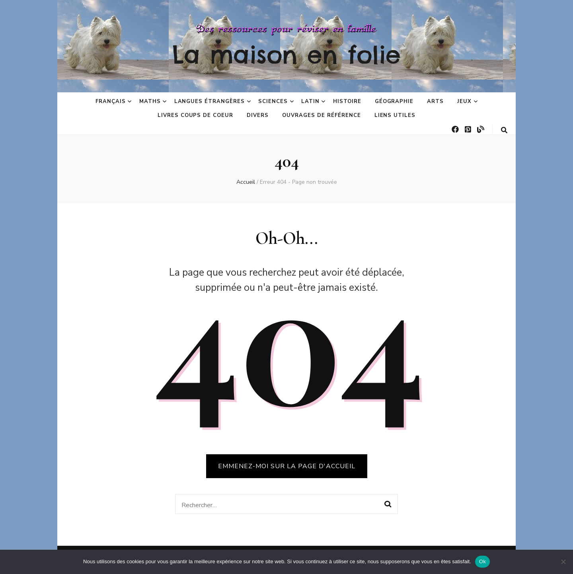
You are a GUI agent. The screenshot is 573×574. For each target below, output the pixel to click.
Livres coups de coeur (195, 115)
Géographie (394, 101)
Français (111, 101)
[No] (563, 562)
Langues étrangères (209, 101)
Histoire (347, 101)
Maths (150, 101)
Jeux (464, 101)
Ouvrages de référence (321, 115)
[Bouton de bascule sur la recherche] (504, 130)
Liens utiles (395, 115)
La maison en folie (286, 54)
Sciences (273, 101)
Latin (310, 101)
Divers (258, 115)
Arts (435, 101)
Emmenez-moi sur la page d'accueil (286, 466)
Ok (482, 561)
